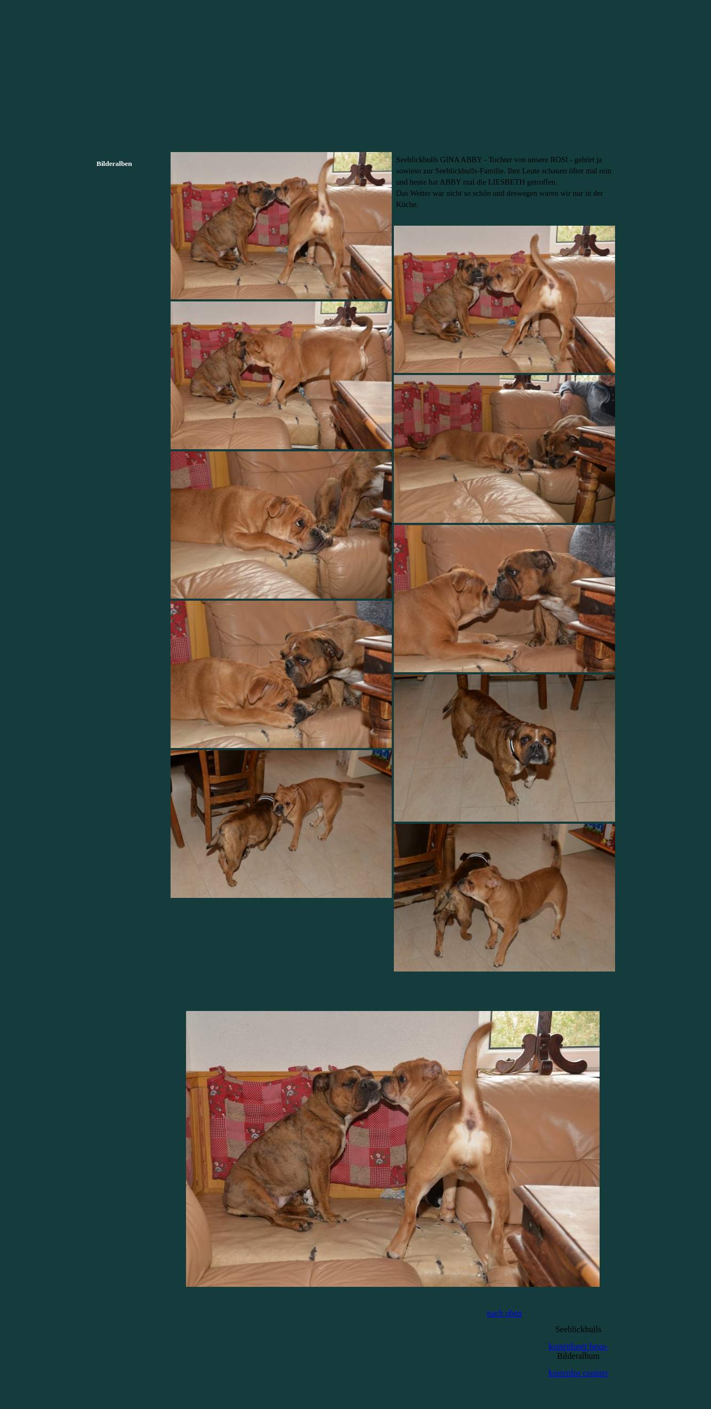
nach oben (504, 1313)
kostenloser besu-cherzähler (578, 1350)
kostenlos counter (578, 1373)
